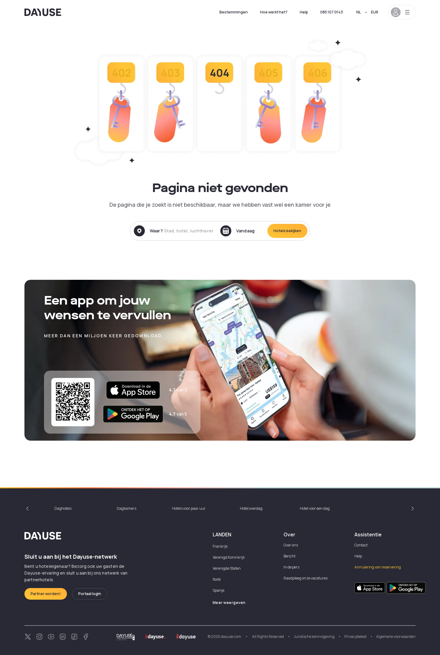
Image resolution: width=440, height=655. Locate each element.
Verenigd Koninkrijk (229, 557)
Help (304, 12)
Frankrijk (220, 546)
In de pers (291, 567)
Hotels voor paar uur (189, 508)
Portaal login (89, 593)
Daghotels (63, 508)
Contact (361, 545)
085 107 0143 (331, 12)
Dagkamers (126, 508)
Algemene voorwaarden (396, 636)
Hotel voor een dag (315, 508)
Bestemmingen (233, 12)
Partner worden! (46, 593)
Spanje (218, 590)
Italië (217, 579)
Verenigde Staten (227, 568)
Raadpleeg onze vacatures (306, 578)
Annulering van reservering (377, 567)
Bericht (289, 556)
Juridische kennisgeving (314, 636)
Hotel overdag (251, 508)
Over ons (291, 545)
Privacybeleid (355, 636)
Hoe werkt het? (274, 12)
